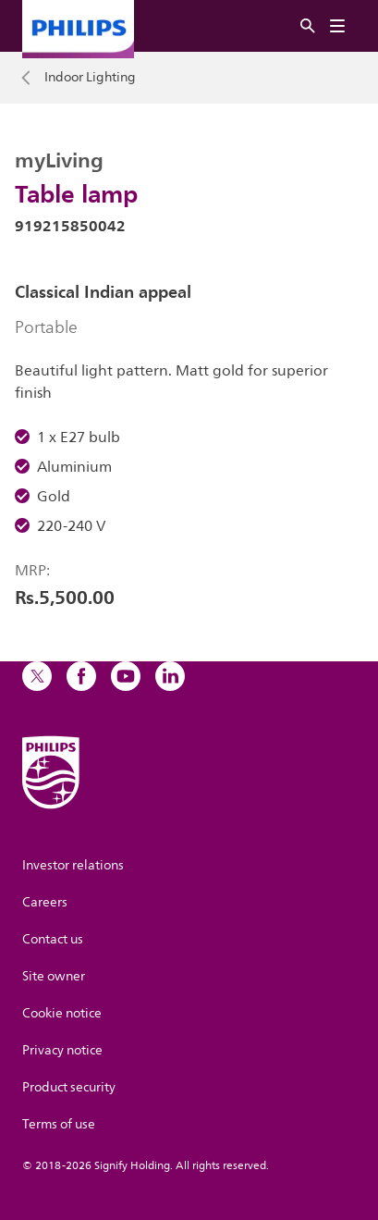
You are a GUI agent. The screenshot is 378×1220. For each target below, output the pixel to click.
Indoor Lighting (90, 77)
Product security (69, 1087)
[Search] (308, 26)
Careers (44, 902)
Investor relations (73, 865)
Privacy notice (62, 1050)
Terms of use (58, 1124)
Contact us (52, 939)
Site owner (53, 976)
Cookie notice (62, 1013)
